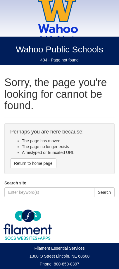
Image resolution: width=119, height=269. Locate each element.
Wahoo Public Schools (59, 49)
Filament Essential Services (60, 248)
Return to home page (33, 163)
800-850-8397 (66, 264)
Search (104, 192)
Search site (15, 183)
